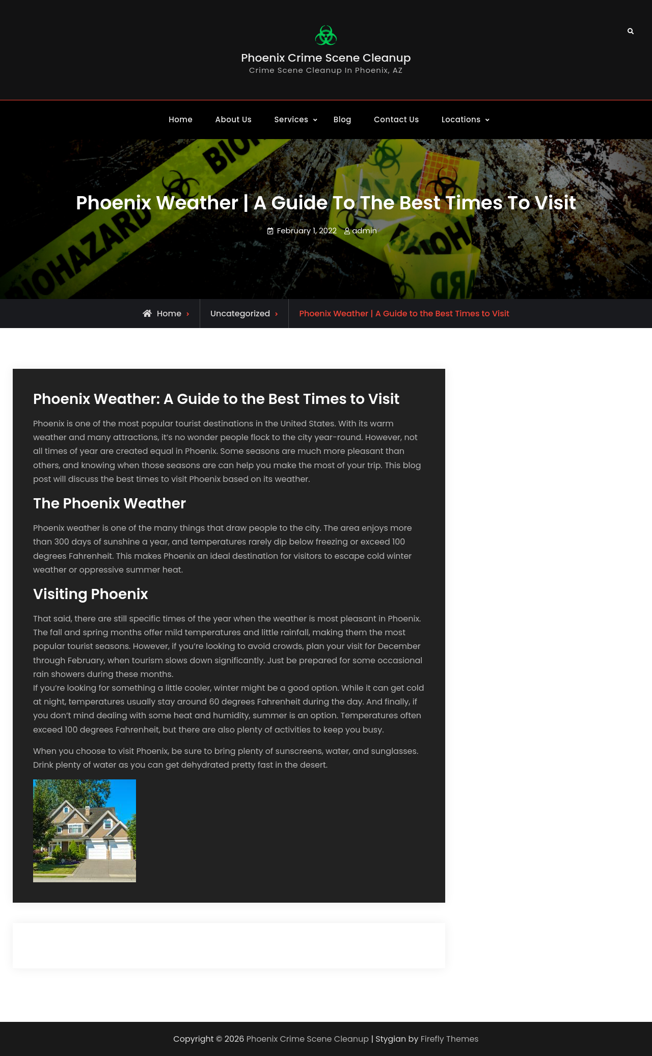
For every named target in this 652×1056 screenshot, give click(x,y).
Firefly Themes (450, 1039)
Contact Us (396, 119)
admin (364, 230)
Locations (461, 119)
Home (181, 119)
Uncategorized (240, 313)
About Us (233, 119)
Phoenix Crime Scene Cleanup (326, 58)
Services (292, 119)
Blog (342, 119)
